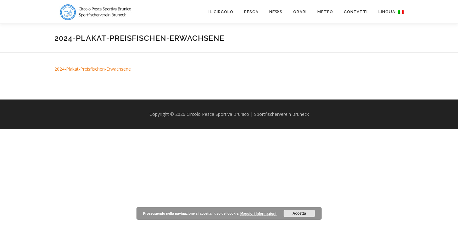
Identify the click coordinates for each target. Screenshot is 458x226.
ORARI (300, 11)
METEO (325, 11)
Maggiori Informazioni (258, 213)
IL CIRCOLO (221, 11)
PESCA (251, 11)
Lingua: (391, 11)
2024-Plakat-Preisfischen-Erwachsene (92, 69)
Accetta (299, 213)
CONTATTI (356, 11)
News (275, 11)
